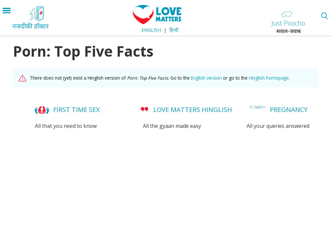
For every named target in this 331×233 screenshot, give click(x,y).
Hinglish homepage (269, 78)
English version (206, 78)
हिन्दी (173, 30)
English (151, 30)
